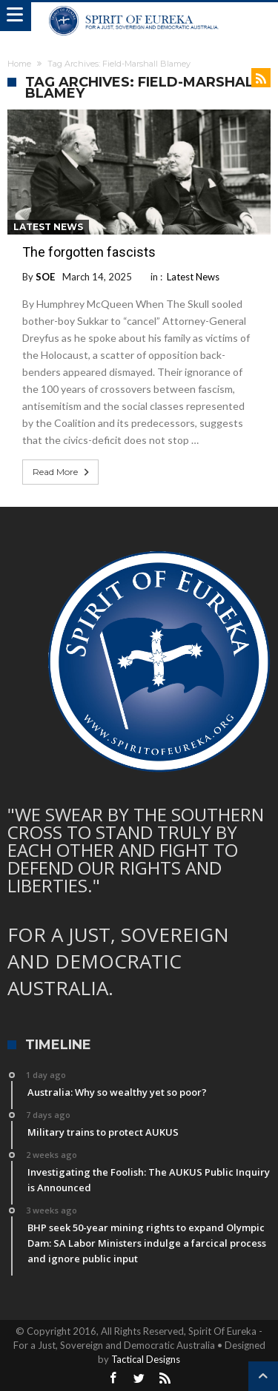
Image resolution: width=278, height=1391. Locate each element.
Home (19, 63)
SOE (45, 277)
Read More (62, 472)
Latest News (48, 226)
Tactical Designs (145, 1359)
